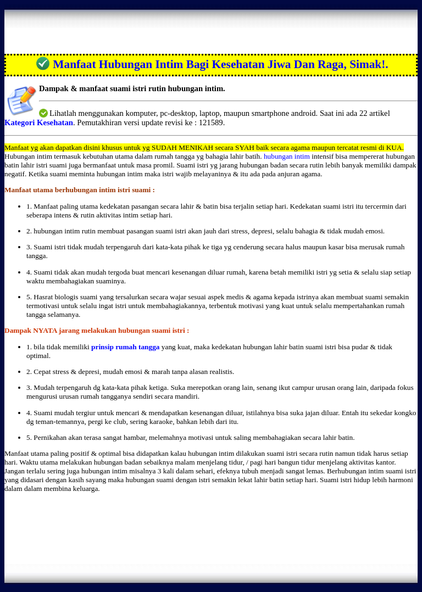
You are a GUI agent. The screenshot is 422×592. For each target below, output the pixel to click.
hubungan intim (287, 156)
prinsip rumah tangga (125, 347)
